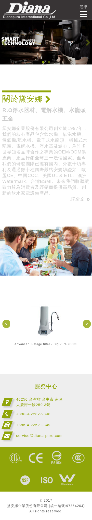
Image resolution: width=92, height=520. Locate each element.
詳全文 (80, 199)
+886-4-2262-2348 (33, 414)
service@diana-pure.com (39, 435)
